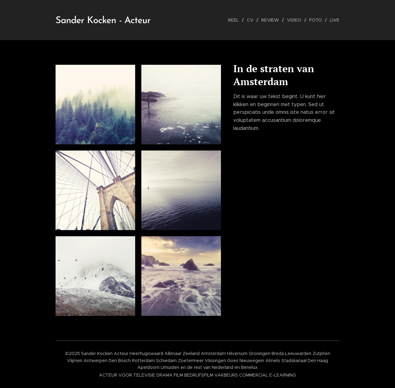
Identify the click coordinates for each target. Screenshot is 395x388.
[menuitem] (237, 20)
